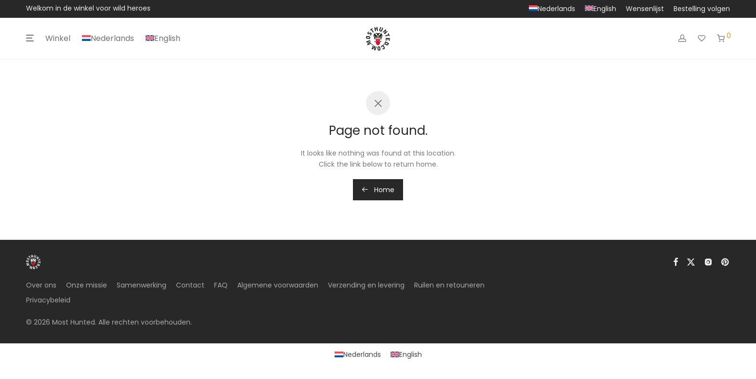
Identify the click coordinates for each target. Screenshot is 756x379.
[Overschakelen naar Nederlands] (358, 354)
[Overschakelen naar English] (600, 8)
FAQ (221, 285)
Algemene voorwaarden (277, 285)
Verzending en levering (366, 285)
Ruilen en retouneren (449, 285)
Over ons (41, 285)
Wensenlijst (645, 8)
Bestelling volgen (702, 8)
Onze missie (86, 285)
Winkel (57, 38)
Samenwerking (141, 285)
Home (378, 190)
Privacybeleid (48, 300)
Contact (190, 285)
